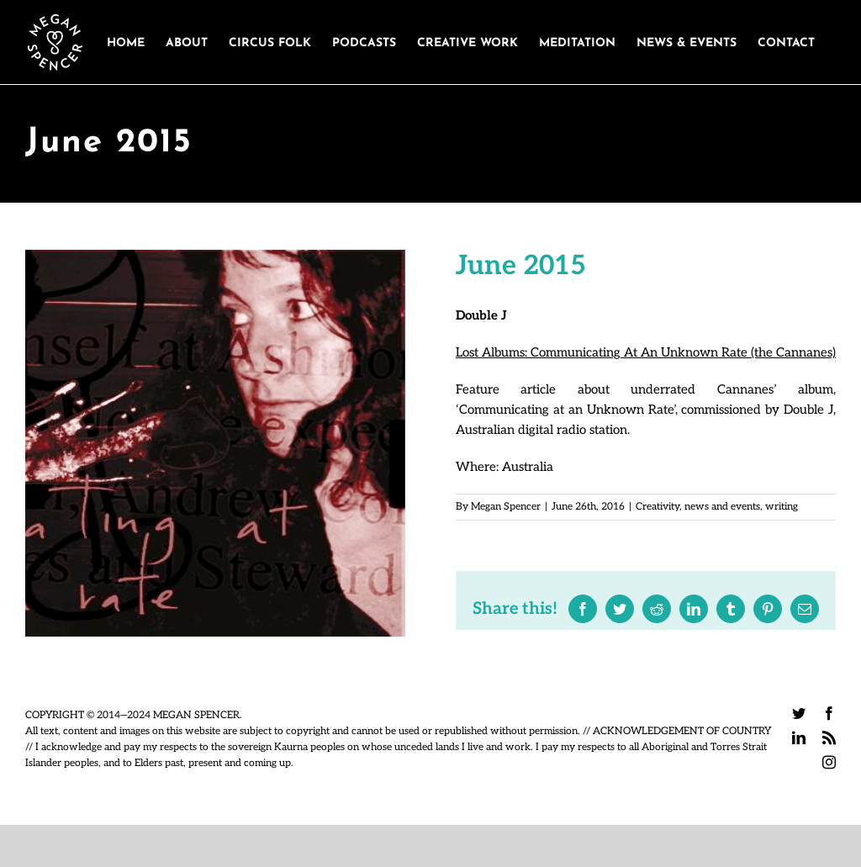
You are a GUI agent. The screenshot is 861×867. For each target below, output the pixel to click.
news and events (722, 506)
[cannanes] (215, 443)
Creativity (657, 506)
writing (781, 506)
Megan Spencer (506, 506)
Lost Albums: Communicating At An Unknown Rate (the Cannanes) (646, 352)
